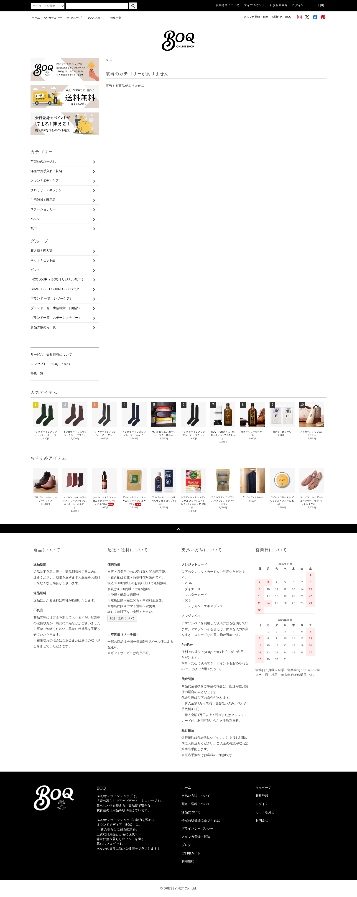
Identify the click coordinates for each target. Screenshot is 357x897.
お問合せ (276, 16)
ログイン (298, 5)
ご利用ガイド (191, 853)
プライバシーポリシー (197, 828)
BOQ (101, 788)
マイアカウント (254, 5)
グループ (73, 17)
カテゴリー (52, 17)
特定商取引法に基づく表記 (200, 820)
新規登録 (261, 796)
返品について (191, 812)
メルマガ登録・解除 (256, 16)
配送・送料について (122, 618)
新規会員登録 (279, 5)
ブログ (186, 845)
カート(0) (317, 5)
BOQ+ (289, 16)
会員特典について (228, 5)
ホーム (36, 17)
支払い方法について (195, 796)
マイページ (263, 787)
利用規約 (187, 861)
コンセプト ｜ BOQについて (51, 364)
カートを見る (265, 812)
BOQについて (97, 17)
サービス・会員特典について (51, 354)
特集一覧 (115, 17)
